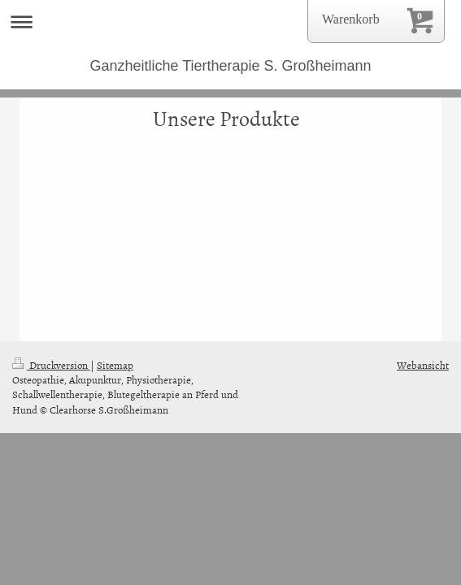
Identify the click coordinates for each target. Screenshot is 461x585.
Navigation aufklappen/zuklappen (230, 21)
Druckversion (51, 365)
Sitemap (115, 365)
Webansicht (423, 365)
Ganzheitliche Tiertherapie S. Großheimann (230, 66)
